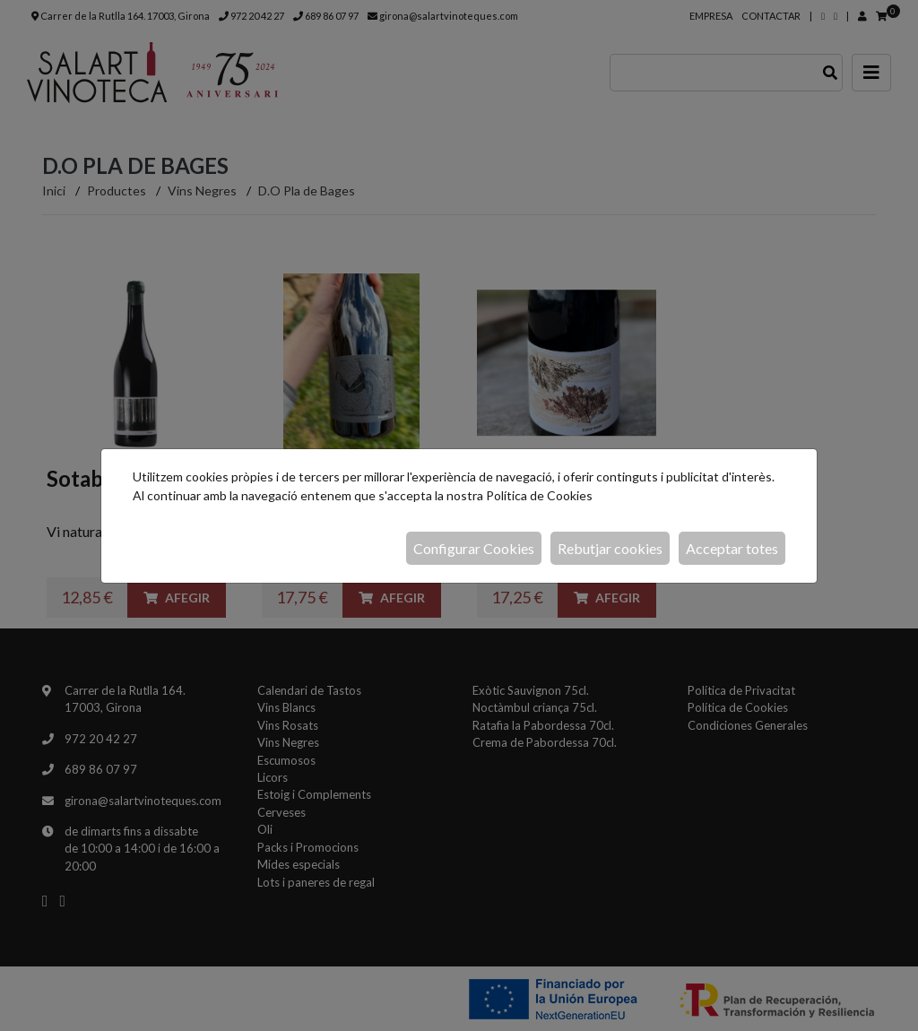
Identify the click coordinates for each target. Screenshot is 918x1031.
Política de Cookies (539, 495)
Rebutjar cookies (610, 548)
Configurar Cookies (473, 548)
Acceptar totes (732, 548)
